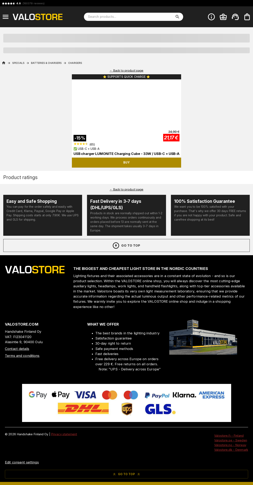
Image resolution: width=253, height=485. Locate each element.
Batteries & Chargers (46, 62)
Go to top (126, 245)
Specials (18, 62)
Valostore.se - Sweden (230, 440)
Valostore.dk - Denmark (231, 450)
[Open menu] (5, 16)
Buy (126, 162)
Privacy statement (64, 434)
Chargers (75, 62)
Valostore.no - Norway (230, 445)
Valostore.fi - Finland (229, 436)
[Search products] (131, 17)
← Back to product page (127, 70)
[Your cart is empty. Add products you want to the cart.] (247, 17)
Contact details (17, 349)
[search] (177, 17)
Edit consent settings (22, 462)
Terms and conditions (22, 356)
